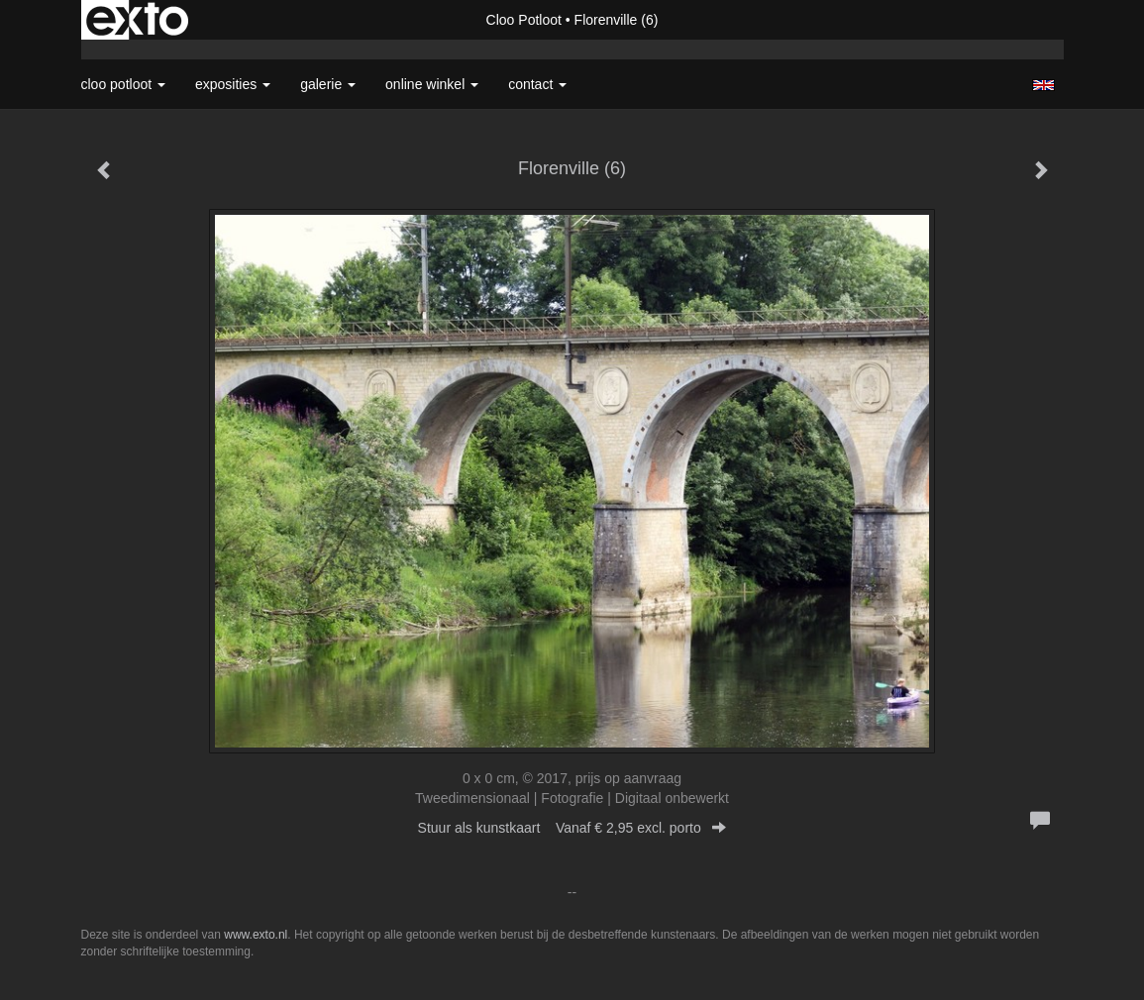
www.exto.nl (255, 935)
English (1043, 85)
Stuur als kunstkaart (572, 828)
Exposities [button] (232, 84)
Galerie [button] (328, 84)
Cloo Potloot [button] (123, 84)
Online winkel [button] (431, 84)
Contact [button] (537, 84)
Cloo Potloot (524, 20)
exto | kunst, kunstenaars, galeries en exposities (137, 20)
